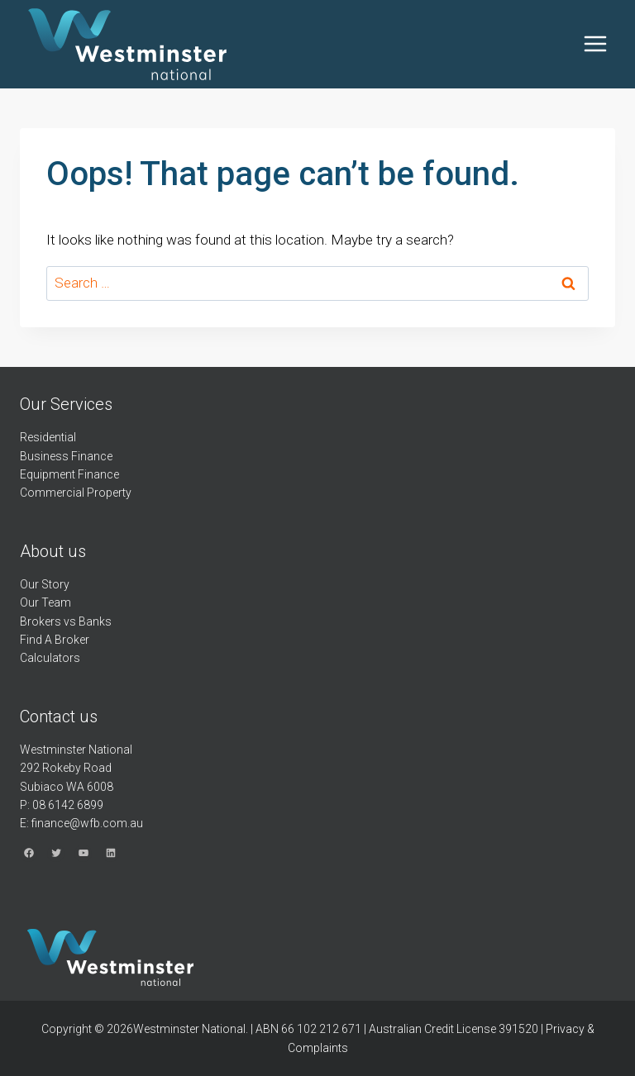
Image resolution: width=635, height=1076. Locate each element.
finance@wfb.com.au (87, 823)
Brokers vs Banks (66, 621)
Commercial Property (75, 492)
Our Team (45, 602)
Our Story (44, 584)
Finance (91, 456)
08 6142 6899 (67, 805)
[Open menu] (595, 44)
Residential (48, 437)
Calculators (50, 657)
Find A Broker (54, 639)
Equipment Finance (69, 474)
